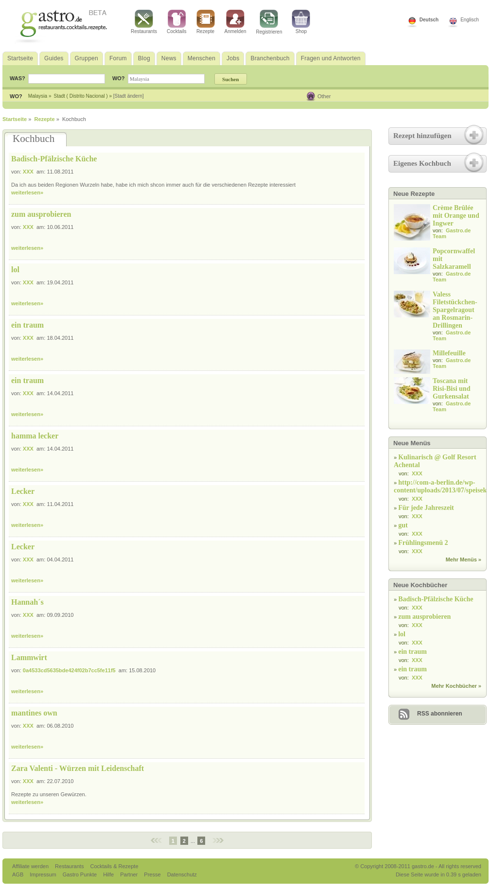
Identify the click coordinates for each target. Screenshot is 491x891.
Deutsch (429, 19)
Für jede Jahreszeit (426, 507)
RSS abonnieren (439, 713)
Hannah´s (27, 602)
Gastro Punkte (80, 874)
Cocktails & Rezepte (114, 866)
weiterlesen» (27, 192)
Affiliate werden (31, 866)
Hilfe (109, 874)
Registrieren (269, 22)
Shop (301, 22)
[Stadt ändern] (128, 96)
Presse (152, 874)
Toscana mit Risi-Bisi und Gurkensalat (451, 388)
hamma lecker (34, 436)
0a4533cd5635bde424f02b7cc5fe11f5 (69, 670)
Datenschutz (182, 874)
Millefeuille (449, 353)
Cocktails (177, 22)
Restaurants (144, 22)
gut (402, 525)
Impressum (43, 874)
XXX (28, 172)
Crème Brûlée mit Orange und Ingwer (456, 215)
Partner (129, 874)
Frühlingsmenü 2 (423, 542)
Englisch (469, 19)
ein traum (27, 325)
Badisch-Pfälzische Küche (54, 159)
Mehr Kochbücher (454, 686)
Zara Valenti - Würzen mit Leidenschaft (77, 768)
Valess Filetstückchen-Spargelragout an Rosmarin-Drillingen (455, 310)
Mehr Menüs (461, 559)
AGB (18, 874)
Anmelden (235, 22)
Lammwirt (29, 657)
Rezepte (205, 22)
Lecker (23, 491)
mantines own (34, 713)
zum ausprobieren (41, 214)
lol (15, 269)
